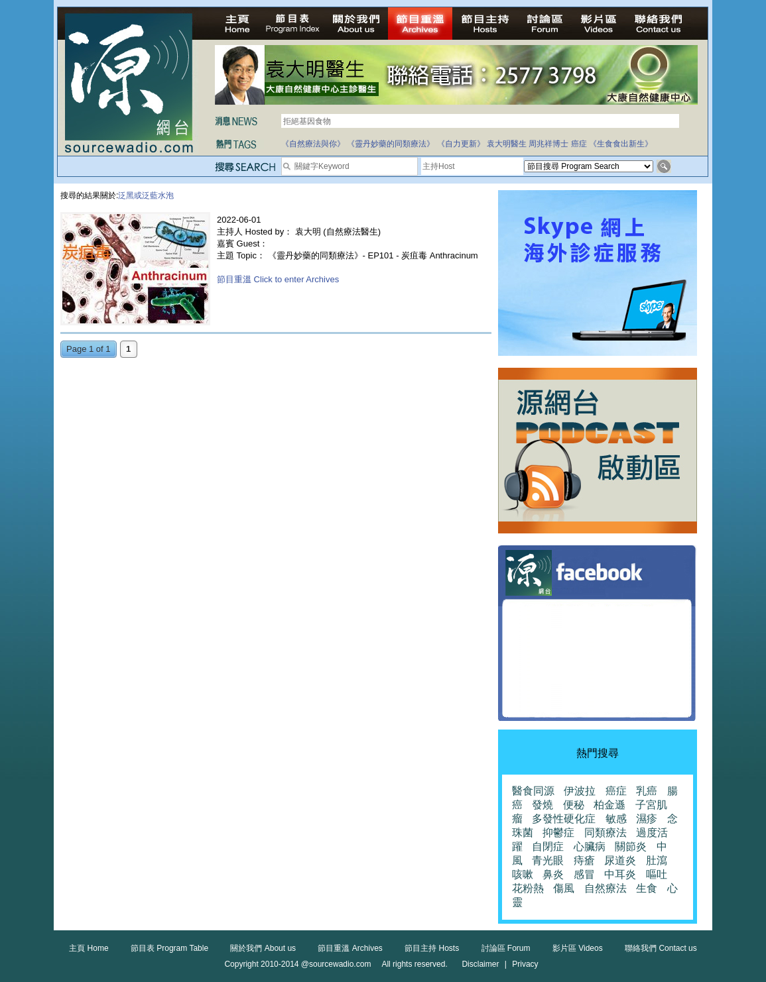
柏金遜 (609, 804)
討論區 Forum (506, 948)
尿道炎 (620, 860)
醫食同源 (533, 790)
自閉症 (548, 846)
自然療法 (605, 888)
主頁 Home (88, 948)
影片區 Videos (577, 948)
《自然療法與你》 (313, 143)
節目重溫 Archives (350, 948)
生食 (646, 888)
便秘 (573, 804)
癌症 (579, 143)
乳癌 (646, 790)
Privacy (525, 964)
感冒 (584, 874)
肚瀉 (656, 860)
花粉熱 (528, 888)
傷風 (563, 888)
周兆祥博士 (548, 143)
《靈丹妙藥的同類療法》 (390, 143)
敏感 (616, 818)
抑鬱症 (558, 832)
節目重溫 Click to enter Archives (278, 279)
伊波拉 (580, 790)
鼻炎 (553, 874)
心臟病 (590, 846)
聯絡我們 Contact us (661, 948)
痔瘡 (584, 860)
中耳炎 (620, 874)
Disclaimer (480, 964)
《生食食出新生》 (621, 143)
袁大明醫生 (507, 143)
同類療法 (605, 832)
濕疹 (646, 818)
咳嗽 (522, 874)
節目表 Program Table (169, 948)
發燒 (542, 804)
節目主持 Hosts (432, 948)
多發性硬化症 (564, 818)
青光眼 (548, 860)
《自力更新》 (461, 143)
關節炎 (631, 846)
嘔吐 (656, 874)
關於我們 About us (263, 948)
